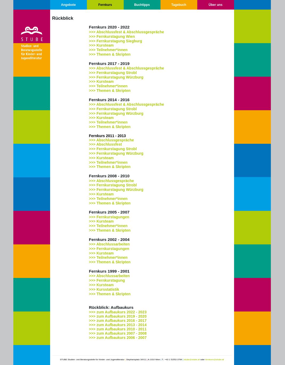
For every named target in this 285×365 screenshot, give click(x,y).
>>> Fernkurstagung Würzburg (116, 77)
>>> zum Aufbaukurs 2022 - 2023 (118, 312)
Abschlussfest (109, 144)
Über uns (215, 5)
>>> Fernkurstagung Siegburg (115, 41)
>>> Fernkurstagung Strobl (113, 73)
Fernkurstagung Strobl (117, 185)
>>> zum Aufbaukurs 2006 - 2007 (118, 337)
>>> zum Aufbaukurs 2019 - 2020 (118, 316)
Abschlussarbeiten (113, 244)
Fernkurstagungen (113, 217)
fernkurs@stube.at (214, 359)
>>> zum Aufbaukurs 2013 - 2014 (118, 325)
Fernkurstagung (111, 280)
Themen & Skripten (114, 54)
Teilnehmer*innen (112, 86)
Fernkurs (105, 5)
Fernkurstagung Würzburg (120, 113)
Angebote (68, 5)
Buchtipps (142, 5)
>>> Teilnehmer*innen (108, 50)
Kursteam (105, 118)
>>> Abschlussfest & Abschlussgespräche (126, 32)
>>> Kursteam (101, 45)
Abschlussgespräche (115, 140)
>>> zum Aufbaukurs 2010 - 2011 (118, 329)
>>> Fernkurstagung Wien (112, 36)
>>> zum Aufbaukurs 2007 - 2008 (118, 333)
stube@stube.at (192, 359)
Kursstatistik (108, 289)
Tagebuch (178, 5)
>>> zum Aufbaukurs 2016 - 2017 (118, 320)
